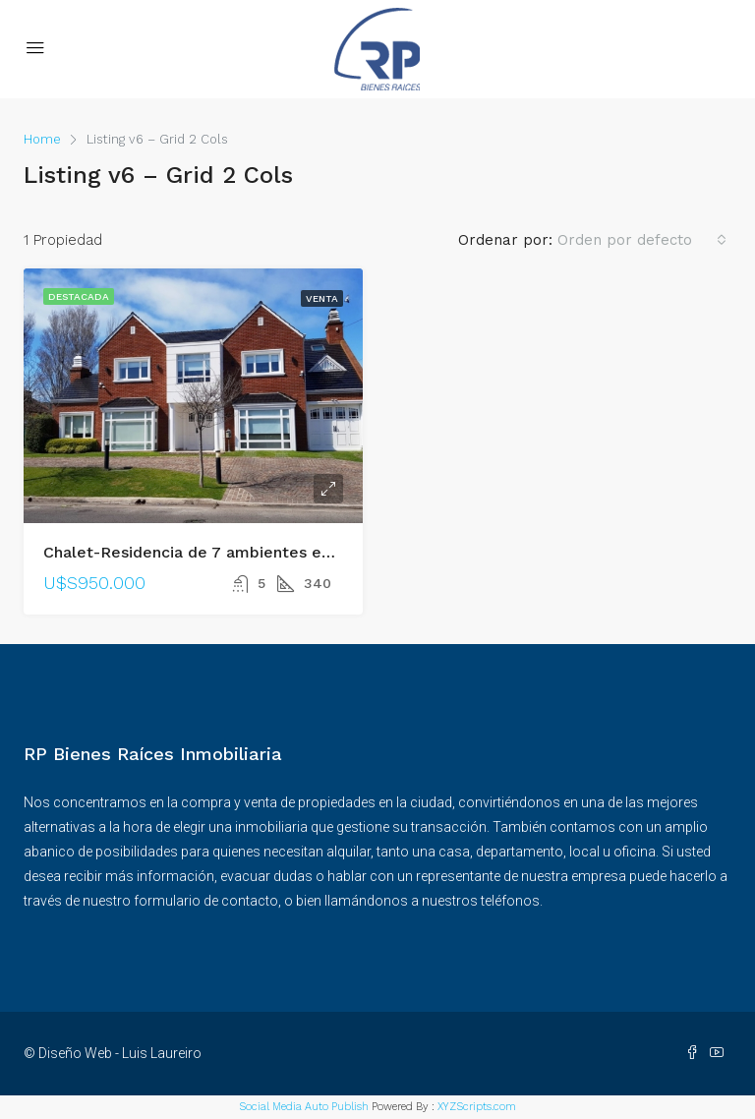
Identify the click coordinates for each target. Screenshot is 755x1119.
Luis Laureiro (162, 1053)
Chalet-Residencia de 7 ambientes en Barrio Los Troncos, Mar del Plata (317, 552)
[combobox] (641, 240)
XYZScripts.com (476, 1106)
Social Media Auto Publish (304, 1106)
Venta (322, 298)
